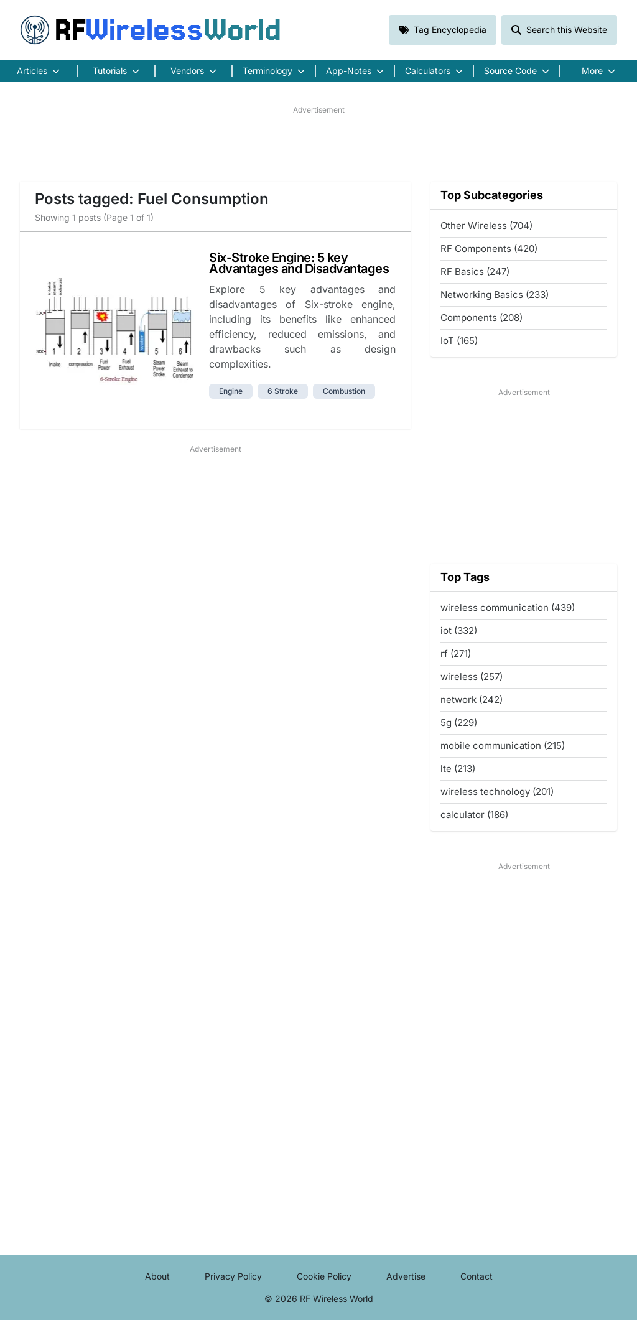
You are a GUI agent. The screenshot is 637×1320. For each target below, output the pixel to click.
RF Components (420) (488, 248)
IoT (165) (459, 340)
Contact (476, 1276)
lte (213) (457, 768)
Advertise (405, 1276)
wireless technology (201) (497, 791)
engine (231, 391)
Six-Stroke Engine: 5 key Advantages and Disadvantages (299, 263)
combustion (344, 391)
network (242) (471, 699)
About (157, 1276)
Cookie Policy (324, 1276)
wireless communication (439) (507, 607)
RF (150, 30)
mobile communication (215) (502, 745)
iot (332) (458, 630)
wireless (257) (471, 676)
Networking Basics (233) (494, 294)
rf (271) (455, 653)
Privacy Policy (233, 1276)
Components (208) (481, 317)
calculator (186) (474, 814)
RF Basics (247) (474, 271)
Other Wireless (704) (486, 225)
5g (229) (458, 722)
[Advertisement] (318, 144)
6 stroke (282, 391)
